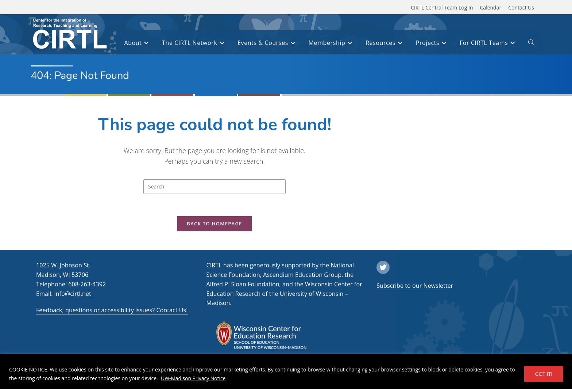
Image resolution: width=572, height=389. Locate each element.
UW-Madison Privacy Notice (193, 378)
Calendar (491, 7)
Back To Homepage (214, 223)
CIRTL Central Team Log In (442, 7)
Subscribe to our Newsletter (414, 286)
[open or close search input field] (531, 44)
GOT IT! (543, 373)
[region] (286, 371)
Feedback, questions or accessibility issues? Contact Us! (112, 310)
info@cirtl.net (72, 294)
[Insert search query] (214, 186)
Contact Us (521, 7)
